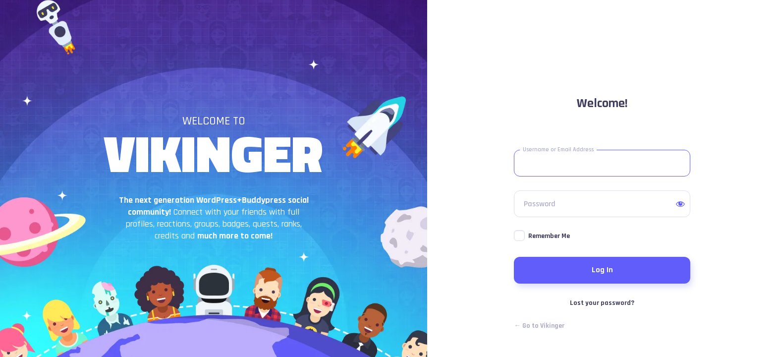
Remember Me (549, 236)
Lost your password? (602, 302)
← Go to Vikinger (539, 325)
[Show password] (680, 204)
